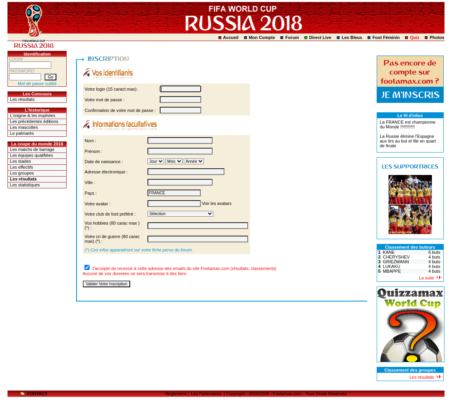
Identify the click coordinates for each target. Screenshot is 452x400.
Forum (292, 37)
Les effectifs (21, 167)
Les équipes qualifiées (31, 155)
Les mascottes (24, 127)
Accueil (230, 37)
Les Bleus (352, 37)
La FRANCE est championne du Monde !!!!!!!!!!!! (407, 125)
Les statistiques (25, 184)
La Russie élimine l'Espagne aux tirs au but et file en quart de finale (408, 142)
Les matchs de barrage (32, 149)
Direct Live (320, 37)
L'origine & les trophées (32, 115)
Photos (437, 37)
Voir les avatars (217, 203)
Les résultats (22, 99)
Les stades (20, 161)
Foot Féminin (386, 37)
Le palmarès (22, 133)
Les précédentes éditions (34, 121)
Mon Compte (262, 37)
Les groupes (22, 173)
